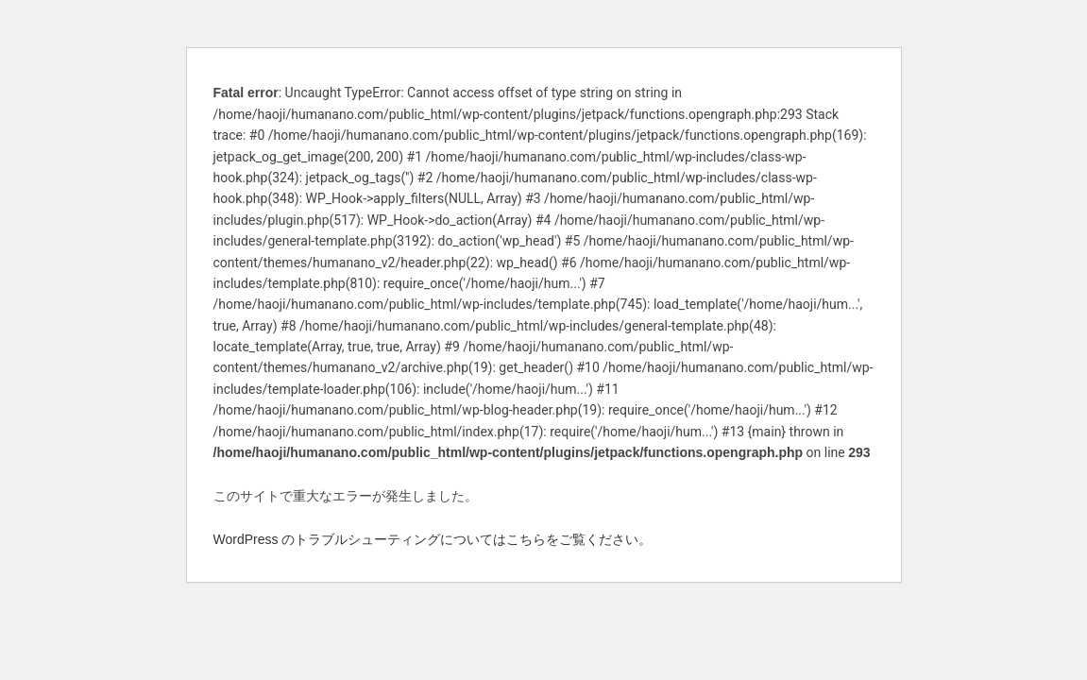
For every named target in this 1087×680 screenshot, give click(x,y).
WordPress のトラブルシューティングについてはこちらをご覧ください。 (433, 539)
